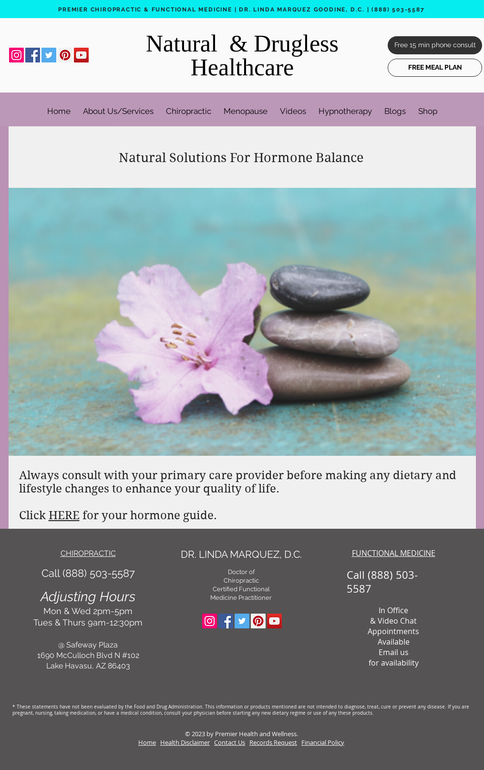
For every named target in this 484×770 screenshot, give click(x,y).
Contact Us (229, 742)
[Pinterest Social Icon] (65, 55)
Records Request (273, 742)
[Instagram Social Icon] (16, 55)
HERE (64, 515)
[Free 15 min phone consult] (435, 45)
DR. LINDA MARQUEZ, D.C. (241, 554)
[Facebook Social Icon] (32, 55)
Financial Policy (322, 742)
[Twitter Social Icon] (48, 55)
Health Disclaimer (185, 742)
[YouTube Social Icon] (81, 55)
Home (147, 742)
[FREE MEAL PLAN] (435, 68)
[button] (118, 107)
